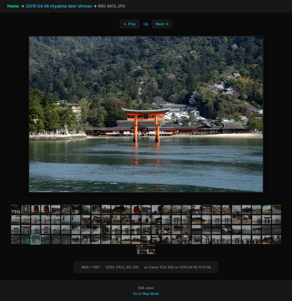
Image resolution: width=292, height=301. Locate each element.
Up (145, 24)
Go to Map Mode (146, 294)
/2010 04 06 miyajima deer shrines (59, 6)
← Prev (130, 24)
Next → (162, 24)
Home (13, 6)
